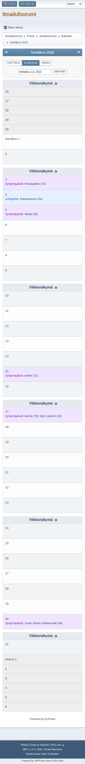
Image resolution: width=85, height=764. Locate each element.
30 (7, 129)
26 (7, 91)
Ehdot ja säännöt (39, 744)
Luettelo (13, 62)
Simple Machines (53, 749)
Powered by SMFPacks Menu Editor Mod (42, 760)
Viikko (45, 62)
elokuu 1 (11, 659)
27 (7, 101)
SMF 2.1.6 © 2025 (32, 749)
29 (7, 120)
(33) (51, 416)
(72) (31, 375)
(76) (31, 416)
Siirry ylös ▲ (57, 744)
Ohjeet (24, 744)
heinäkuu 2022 (42, 52)
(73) (35, 183)
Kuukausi (30, 62)
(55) (31, 214)
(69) (43, 623)
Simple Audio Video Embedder (42, 753)
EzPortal (50, 719)
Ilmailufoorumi (19, 14)
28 (7, 110)
